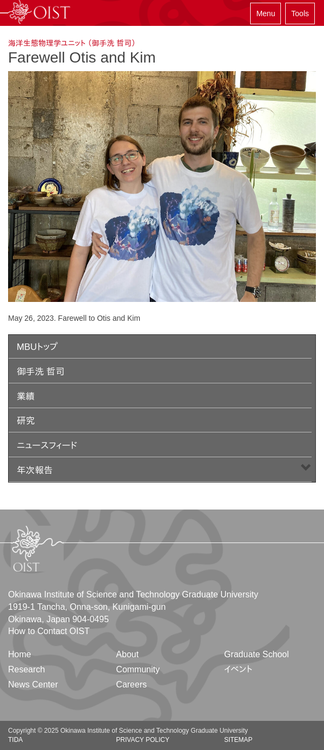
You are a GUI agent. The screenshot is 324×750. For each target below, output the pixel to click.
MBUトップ (37, 347)
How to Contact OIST (48, 631)
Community (138, 669)
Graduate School (256, 654)
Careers (131, 684)
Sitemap (238, 740)
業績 (26, 396)
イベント (238, 669)
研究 (26, 421)
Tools (300, 13)
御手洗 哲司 (41, 372)
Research (26, 669)
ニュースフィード (47, 446)
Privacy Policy (142, 740)
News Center (33, 684)
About (127, 654)
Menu (265, 13)
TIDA (15, 740)
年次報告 (35, 470)
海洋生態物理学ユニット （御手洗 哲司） (72, 43)
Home (19, 654)
